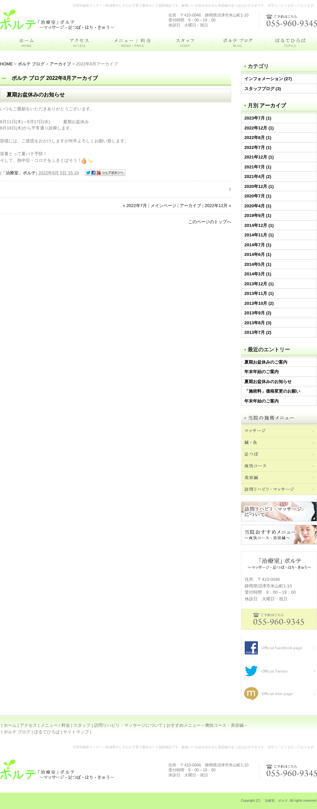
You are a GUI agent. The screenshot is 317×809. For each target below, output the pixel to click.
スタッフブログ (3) (262, 88)
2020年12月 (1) (259, 186)
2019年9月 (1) (257, 215)
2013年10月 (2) (259, 303)
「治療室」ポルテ (18, 172)
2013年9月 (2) (257, 312)
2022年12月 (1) (259, 127)
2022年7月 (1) (257, 147)
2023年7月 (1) (257, 118)
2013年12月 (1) (259, 283)
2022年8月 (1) (257, 137)
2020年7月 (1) (257, 195)
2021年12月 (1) (259, 157)
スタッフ (81, 725)
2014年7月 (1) (257, 244)
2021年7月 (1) (257, 166)
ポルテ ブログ (31, 63)
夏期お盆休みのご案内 (265, 362)
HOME (6, 63)
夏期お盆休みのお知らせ (268, 381)
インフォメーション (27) (268, 78)
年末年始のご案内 (261, 371)
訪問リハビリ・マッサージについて (128, 725)
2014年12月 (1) (259, 225)
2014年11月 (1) (259, 234)
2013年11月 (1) (259, 293)
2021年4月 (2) (257, 176)
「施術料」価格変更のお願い (272, 391)
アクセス (28, 725)
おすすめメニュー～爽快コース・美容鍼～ (207, 725)
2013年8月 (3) (257, 322)
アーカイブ (273, 105)
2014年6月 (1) (257, 254)
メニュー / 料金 (55, 725)
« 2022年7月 (135, 205)
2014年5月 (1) (257, 264)
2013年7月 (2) (257, 332)
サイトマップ (76, 731)
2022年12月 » (218, 205)
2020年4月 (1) (257, 205)
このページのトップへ (209, 221)
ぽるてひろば (47, 731)
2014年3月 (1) (257, 273)
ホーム (10, 725)
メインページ (163, 205)
